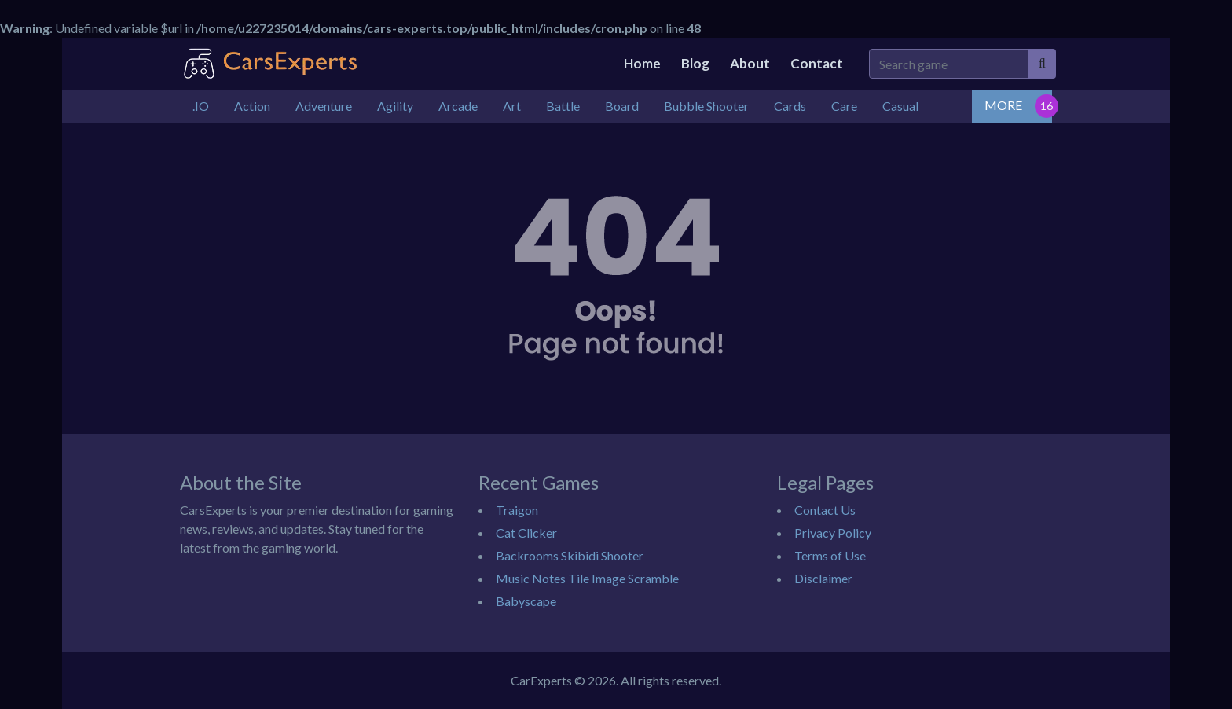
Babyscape (526, 600)
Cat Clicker (526, 532)
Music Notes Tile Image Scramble (587, 578)
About (750, 63)
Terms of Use (830, 555)
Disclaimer (823, 578)
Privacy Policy (832, 532)
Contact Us (825, 509)
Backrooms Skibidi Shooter (570, 555)
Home (642, 63)
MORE (1003, 104)
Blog (695, 63)
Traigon (517, 509)
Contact (816, 63)
